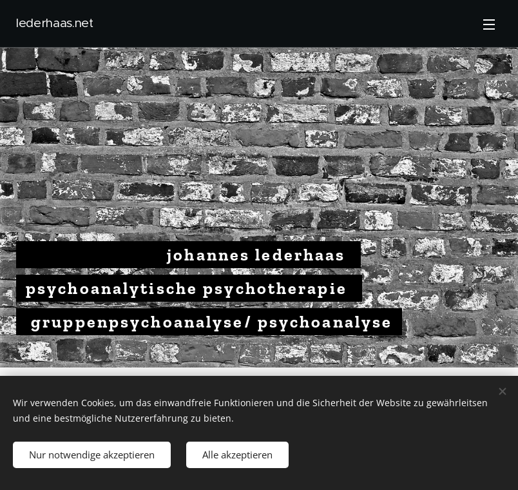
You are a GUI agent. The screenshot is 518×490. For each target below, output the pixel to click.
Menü (489, 24)
